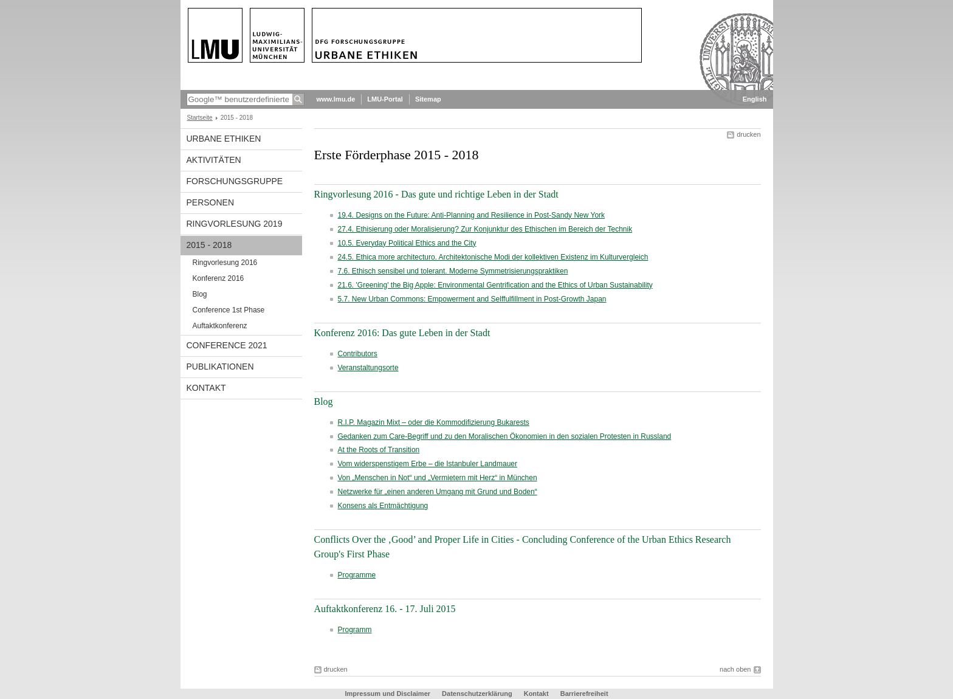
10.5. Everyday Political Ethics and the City (407, 243)
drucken (748, 134)
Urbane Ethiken (224, 138)
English (755, 99)
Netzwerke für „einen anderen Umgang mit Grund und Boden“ (437, 491)
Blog (200, 294)
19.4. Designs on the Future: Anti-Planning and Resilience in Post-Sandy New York (471, 215)
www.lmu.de (336, 99)
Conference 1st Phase (229, 310)
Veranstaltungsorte (368, 367)
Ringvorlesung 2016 (225, 262)
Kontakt (206, 388)
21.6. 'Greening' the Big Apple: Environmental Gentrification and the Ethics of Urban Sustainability (495, 285)
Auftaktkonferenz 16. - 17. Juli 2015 (385, 609)
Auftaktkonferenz (220, 326)
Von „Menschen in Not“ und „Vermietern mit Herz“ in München (437, 477)
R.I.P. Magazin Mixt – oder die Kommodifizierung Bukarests (433, 422)
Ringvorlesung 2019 (235, 224)
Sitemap (428, 99)
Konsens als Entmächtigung (383, 505)
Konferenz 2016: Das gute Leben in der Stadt (402, 333)
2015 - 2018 (209, 245)
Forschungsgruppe (235, 181)
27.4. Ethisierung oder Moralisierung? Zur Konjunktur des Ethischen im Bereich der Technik (485, 229)
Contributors (357, 354)
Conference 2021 (227, 345)
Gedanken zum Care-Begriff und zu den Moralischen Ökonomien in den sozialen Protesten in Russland (505, 436)
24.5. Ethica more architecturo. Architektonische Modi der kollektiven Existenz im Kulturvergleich (493, 257)
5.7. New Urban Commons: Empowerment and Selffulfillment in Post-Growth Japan (472, 299)
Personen (211, 202)
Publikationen (220, 366)
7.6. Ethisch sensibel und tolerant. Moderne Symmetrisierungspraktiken (453, 271)
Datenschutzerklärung (477, 693)
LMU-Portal (385, 99)
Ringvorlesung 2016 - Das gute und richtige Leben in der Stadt (436, 194)
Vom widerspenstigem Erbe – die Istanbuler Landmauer (428, 464)
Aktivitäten (214, 160)
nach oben (735, 669)
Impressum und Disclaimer (387, 693)
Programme (357, 575)
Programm (355, 629)
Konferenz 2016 (218, 278)
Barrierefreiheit (584, 693)
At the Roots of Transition (379, 450)
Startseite (200, 117)
